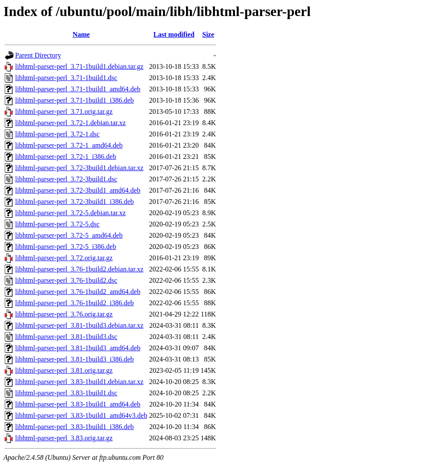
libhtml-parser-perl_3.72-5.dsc (57, 224)
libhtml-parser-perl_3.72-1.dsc (57, 134)
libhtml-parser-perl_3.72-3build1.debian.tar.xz (79, 167)
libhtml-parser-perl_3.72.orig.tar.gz (63, 258)
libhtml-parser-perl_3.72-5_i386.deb (65, 246)
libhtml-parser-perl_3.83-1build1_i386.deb (74, 426)
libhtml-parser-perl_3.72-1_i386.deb (65, 156)
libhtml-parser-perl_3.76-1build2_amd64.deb (77, 291)
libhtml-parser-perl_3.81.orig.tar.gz (63, 370)
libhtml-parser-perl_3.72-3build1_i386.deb (74, 201)
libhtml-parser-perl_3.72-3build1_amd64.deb (77, 190)
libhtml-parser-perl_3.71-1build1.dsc (66, 77)
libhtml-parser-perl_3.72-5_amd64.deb (69, 235)
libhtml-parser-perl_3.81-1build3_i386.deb (74, 359)
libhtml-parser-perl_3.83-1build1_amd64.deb (77, 404)
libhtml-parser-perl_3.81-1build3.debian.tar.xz (79, 325)
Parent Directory (38, 55)
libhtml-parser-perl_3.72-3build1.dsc (66, 179)
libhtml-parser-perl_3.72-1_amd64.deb (69, 145)
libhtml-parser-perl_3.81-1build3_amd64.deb (77, 348)
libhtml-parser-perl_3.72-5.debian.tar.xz (70, 212)
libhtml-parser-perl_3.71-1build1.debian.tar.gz (79, 66)
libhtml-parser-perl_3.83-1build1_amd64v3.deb (81, 415)
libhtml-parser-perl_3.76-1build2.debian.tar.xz (79, 269)
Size (208, 34)
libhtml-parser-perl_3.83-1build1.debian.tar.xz (79, 381)
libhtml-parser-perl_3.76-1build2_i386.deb (74, 303)
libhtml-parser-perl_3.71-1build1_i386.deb (74, 100)
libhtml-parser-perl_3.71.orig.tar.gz (63, 111)
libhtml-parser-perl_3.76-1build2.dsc (66, 280)
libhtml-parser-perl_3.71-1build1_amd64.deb (77, 89)
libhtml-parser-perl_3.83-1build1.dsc (66, 393)
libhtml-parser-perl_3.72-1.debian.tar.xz (70, 122)
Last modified (174, 34)
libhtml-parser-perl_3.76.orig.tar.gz (63, 314)
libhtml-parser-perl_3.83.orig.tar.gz (63, 438)
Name (81, 34)
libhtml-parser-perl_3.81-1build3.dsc (66, 336)
